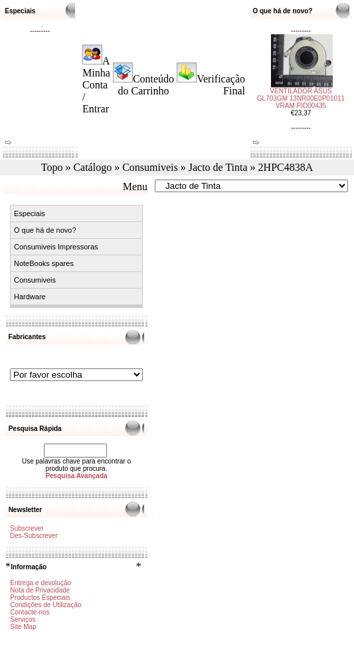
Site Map (23, 626)
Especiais (29, 213)
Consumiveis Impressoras (56, 247)
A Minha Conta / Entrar (96, 84)
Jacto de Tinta (218, 167)
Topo (52, 167)
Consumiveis (150, 167)
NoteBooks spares (44, 263)
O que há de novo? (45, 230)
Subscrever (27, 528)
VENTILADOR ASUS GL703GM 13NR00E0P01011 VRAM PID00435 (301, 95)
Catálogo (92, 167)
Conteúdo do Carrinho (146, 84)
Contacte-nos (29, 612)
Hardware (30, 297)
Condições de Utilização (45, 604)
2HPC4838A (285, 167)
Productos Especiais (40, 597)
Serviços (22, 619)
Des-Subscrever (34, 535)
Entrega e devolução (40, 583)
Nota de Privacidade (40, 590)
